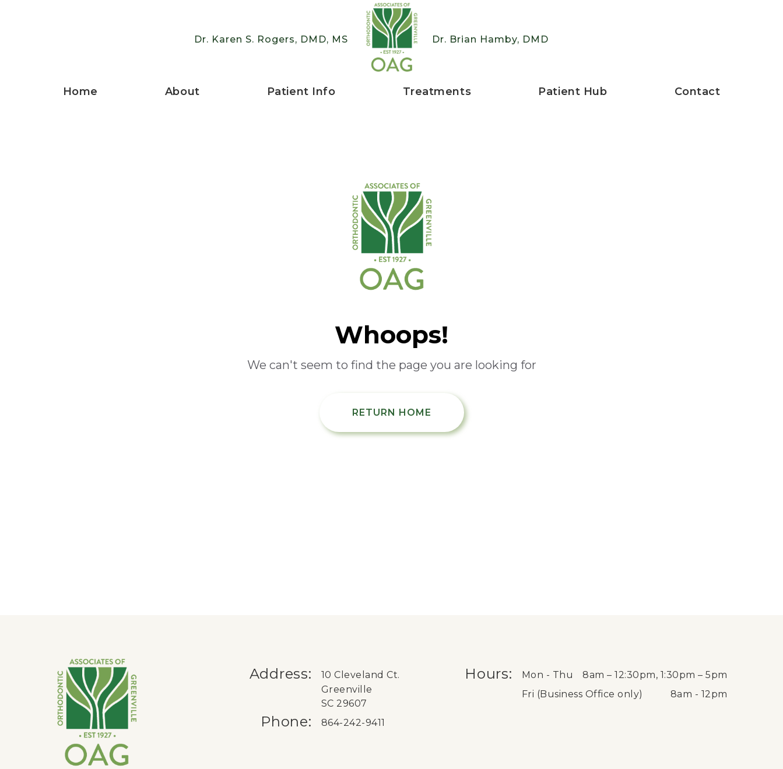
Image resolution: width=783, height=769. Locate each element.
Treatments (437, 91)
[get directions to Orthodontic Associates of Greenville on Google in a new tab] (379, 689)
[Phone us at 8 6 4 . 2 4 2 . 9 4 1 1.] (379, 723)
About (182, 91)
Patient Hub (572, 91)
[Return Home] (392, 238)
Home (80, 91)
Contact (698, 91)
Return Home (391, 412)
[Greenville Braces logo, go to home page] (392, 40)
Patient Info (301, 91)
